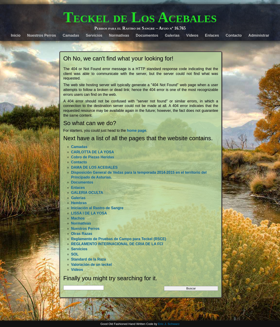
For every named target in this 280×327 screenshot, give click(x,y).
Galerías (172, 35)
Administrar (258, 35)
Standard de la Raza (88, 259)
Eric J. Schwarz (169, 324)
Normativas (119, 35)
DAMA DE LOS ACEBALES (94, 167)
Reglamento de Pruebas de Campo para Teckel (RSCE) (118, 239)
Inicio (15, 35)
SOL (75, 254)
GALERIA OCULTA (87, 193)
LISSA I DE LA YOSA (89, 213)
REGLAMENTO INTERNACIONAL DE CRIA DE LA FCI (117, 244)
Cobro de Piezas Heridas (92, 157)
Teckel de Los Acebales (139, 17)
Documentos (147, 35)
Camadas (71, 35)
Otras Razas (81, 234)
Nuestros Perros (41, 35)
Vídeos (192, 35)
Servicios (94, 35)
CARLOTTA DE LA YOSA (92, 152)
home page (136, 130)
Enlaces (212, 35)
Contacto (234, 35)
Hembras (79, 203)
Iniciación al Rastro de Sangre (97, 208)
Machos (78, 218)
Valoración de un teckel (91, 265)
